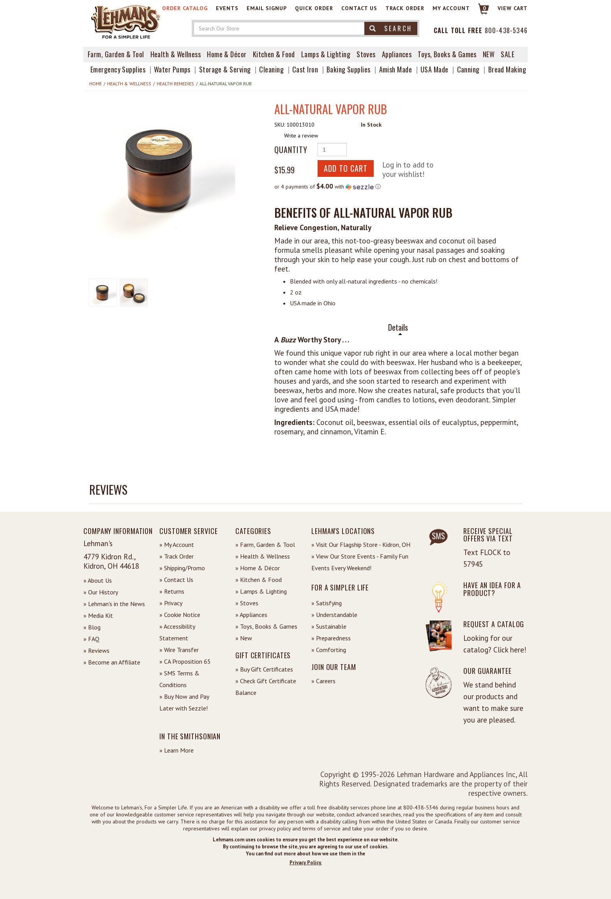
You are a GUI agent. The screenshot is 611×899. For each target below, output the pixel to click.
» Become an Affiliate (111, 662)
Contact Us (359, 8)
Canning (468, 69)
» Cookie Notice (179, 615)
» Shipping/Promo (182, 568)
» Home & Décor (257, 568)
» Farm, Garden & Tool (265, 544)
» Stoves (246, 603)
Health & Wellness (175, 54)
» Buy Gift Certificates (264, 669)
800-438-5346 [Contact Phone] (506, 30)
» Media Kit (98, 615)
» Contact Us (176, 579)
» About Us (97, 580)
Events (227, 8)
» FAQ (91, 639)
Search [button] (390, 28)
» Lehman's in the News (114, 604)
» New (243, 638)
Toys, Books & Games (447, 54)
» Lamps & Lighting (261, 591)
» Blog (92, 627)
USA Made (434, 69)
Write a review (301, 135)
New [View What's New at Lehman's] (488, 54)
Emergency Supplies (117, 69)
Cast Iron (305, 69)
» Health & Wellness (262, 556)
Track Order (404, 8)
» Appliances (251, 615)
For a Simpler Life (340, 587)
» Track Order (176, 556)
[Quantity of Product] (332, 149)
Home (95, 83)
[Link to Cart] (479, 12)
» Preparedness (331, 638)
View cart (513, 8)
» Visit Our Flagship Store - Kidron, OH (360, 544)
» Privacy (170, 603)
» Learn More (176, 750)
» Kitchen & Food (258, 579)
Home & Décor (226, 54)
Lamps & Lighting (325, 54)
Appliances (397, 54)
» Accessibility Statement (177, 632)
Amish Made (395, 69)
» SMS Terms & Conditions (179, 679)
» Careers (323, 681)
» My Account (176, 544)
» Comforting (328, 650)
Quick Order (314, 8)
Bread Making (507, 69)
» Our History (100, 592)
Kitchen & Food (274, 54)
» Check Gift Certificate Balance (265, 686)
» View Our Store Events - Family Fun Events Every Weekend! (359, 562)
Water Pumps (172, 69)
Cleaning (271, 69)
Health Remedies (175, 83)
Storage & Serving (225, 69)
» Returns (171, 591)
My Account (451, 8)
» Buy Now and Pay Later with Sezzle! (184, 702)
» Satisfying (326, 603)
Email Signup (267, 8)
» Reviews (96, 650)
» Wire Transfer (179, 650)
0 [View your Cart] (484, 8)
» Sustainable (328, 626)
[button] (162, 169)
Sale (507, 54)
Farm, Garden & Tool (116, 54)
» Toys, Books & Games (266, 626)
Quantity (290, 149)
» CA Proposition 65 (185, 661)
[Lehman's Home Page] (126, 21)
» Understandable (334, 615)
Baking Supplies (349, 69)
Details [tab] (398, 327)
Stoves (366, 54)
